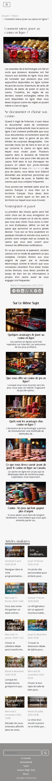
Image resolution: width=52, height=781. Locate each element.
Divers (15, 15)
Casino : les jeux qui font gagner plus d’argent (26, 509)
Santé (26, 766)
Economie (26, 758)
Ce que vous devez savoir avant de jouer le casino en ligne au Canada (26, 466)
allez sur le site (36, 168)
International (26, 762)
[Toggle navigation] (6, 4)
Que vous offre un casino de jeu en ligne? (26, 380)
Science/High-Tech (26, 770)
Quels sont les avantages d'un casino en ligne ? (26, 423)
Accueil (5, 15)
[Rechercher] (22, 752)
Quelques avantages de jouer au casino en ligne (26, 336)
